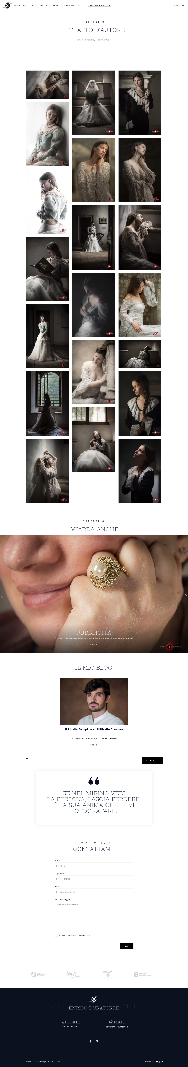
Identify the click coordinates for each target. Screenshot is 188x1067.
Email (57, 886)
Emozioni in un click (99, 5)
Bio (33, 5)
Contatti (177, 6)
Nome (57, 860)
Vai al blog (152, 760)
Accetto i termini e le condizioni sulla (75, 935)
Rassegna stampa (49, 5)
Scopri (94, 645)
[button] (27, 758)
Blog (80, 5)
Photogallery (89, 40)
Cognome (59, 873)
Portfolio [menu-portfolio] (20, 5)
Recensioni (68, 5)
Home (79, 40)
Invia (126, 946)
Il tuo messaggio (62, 899)
